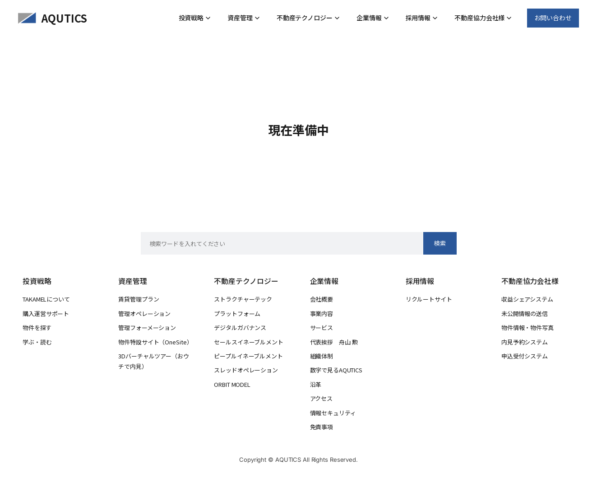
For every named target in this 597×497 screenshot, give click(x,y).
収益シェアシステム (527, 299)
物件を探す (37, 327)
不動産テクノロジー (308, 17)
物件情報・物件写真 (527, 327)
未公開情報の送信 (524, 313)
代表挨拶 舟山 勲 (334, 342)
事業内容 (321, 313)
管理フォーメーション (147, 327)
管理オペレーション (144, 313)
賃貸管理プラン (138, 299)
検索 (440, 243)
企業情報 (372, 17)
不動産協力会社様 (483, 17)
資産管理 (243, 17)
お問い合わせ (553, 17)
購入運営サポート (46, 313)
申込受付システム (524, 356)
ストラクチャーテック (243, 299)
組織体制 (321, 356)
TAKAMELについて (46, 299)
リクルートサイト (429, 299)
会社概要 (321, 299)
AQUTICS (64, 18)
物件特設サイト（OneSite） (155, 342)
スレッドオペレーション (246, 370)
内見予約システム (524, 342)
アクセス (321, 398)
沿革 (316, 384)
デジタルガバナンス (240, 327)
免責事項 (321, 427)
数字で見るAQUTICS (336, 370)
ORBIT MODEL (232, 384)
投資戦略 (195, 17)
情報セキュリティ (333, 413)
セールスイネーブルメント (248, 342)
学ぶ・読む (37, 342)
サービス (321, 327)
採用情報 (422, 17)
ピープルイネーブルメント (248, 356)
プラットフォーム (237, 313)
